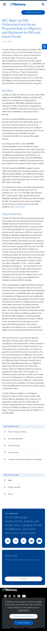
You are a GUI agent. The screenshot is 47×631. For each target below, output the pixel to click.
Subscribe (23, 578)
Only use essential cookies (23, 616)
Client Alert (17, 192)
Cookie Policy (23, 610)
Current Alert (19, 206)
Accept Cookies (23, 622)
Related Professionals (33, 12)
